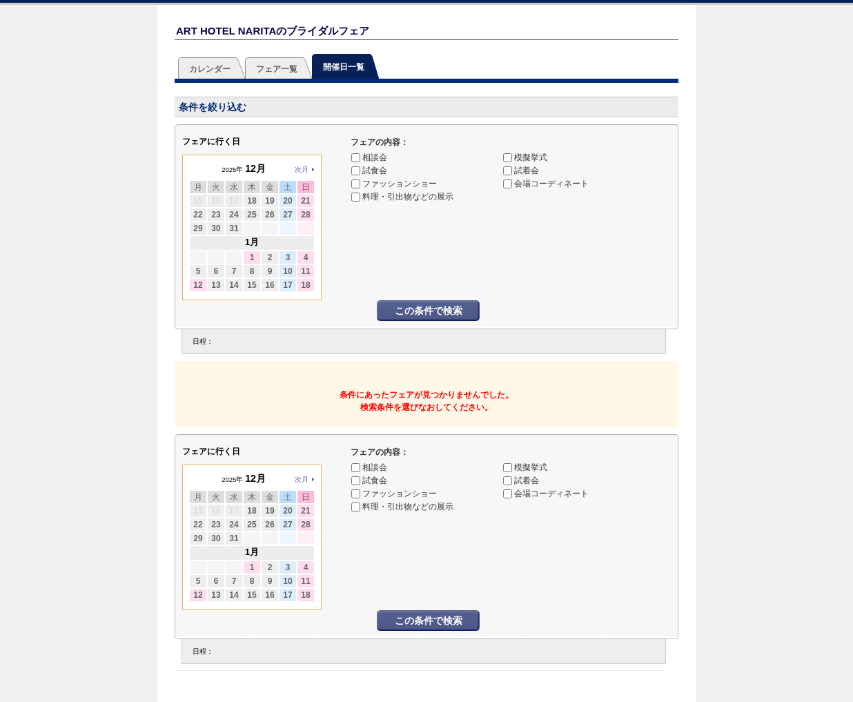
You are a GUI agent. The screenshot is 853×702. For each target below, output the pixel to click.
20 (287, 201)
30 (215, 228)
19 (269, 201)
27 (287, 215)
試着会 (526, 170)
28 (305, 215)
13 (215, 285)
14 (233, 285)
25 (251, 215)
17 (287, 285)
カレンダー (210, 69)
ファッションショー (399, 183)
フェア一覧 (276, 69)
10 (287, 271)
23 (215, 215)
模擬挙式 (530, 157)
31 (233, 228)
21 (305, 201)
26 (269, 215)
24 (233, 215)
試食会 (374, 170)
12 (197, 285)
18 (251, 201)
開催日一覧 (343, 67)
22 (197, 215)
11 (305, 271)
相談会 (374, 157)
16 (269, 285)
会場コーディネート (551, 183)
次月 (301, 169)
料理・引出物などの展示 (407, 197)
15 (251, 285)
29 (197, 228)
